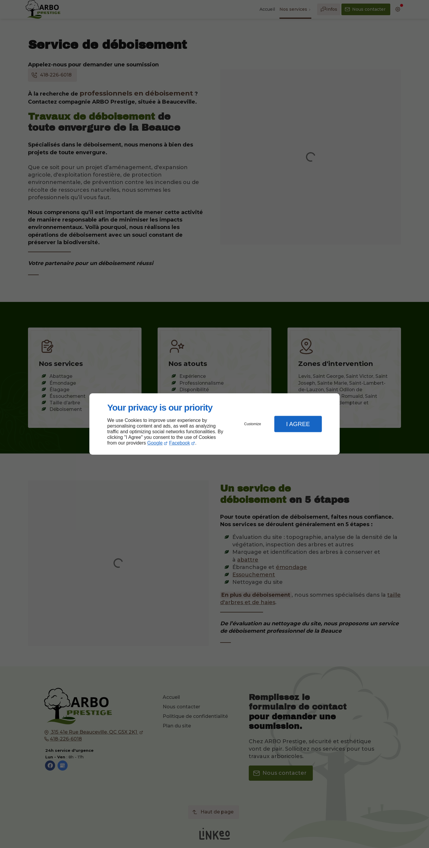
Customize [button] (252, 424)
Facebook (179, 442)
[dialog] (214, 424)
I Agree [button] (298, 424)
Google (155, 442)
